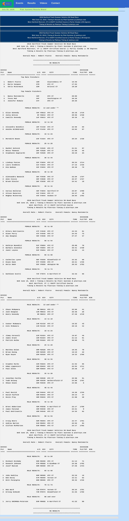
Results (31, 3)
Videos (43, 3)
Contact (55, 3)
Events (19, 3)
